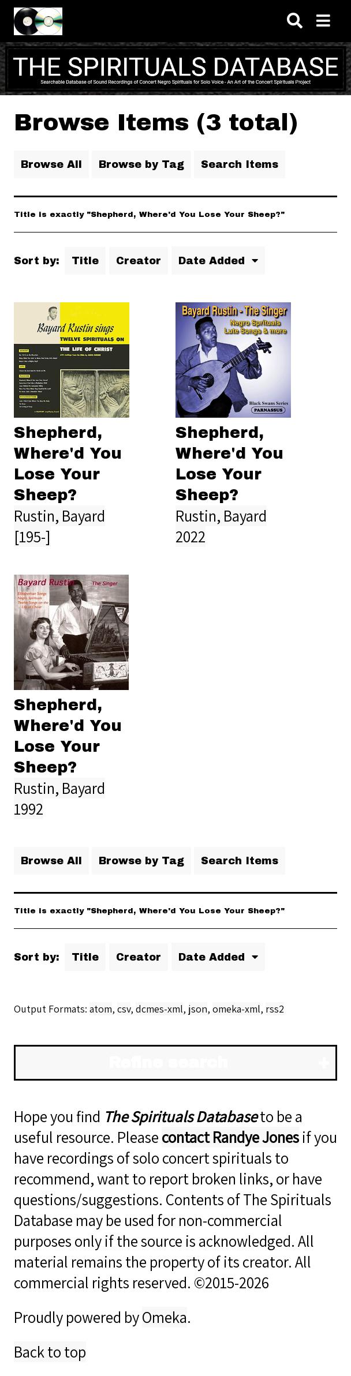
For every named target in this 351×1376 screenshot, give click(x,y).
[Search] (294, 21)
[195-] (32, 536)
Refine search (168, 1062)
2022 (191, 536)
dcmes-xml (159, 1008)
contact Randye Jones (230, 1137)
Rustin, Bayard (59, 515)
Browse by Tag (141, 164)
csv (123, 1008)
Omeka (164, 1317)
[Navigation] (323, 21)
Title (85, 261)
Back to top (50, 1351)
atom (100, 1008)
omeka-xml (236, 1008)
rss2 (275, 1008)
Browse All (51, 164)
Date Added (213, 261)
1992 (28, 808)
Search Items (239, 164)
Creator (138, 261)
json (197, 1008)
